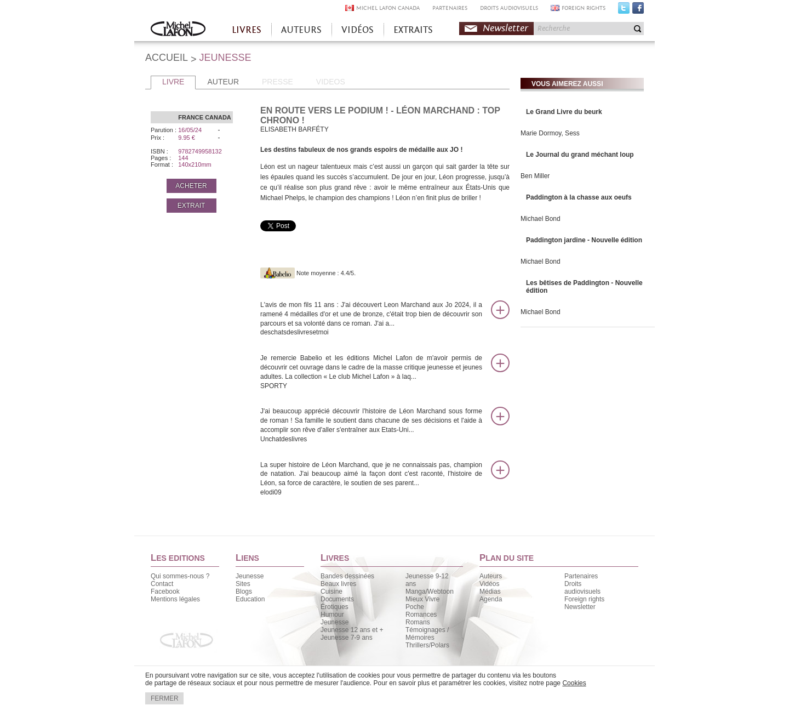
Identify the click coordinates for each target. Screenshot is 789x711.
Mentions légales (175, 599)
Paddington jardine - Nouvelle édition (584, 240)
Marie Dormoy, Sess (550, 133)
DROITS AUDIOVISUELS (509, 8)
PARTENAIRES (449, 8)
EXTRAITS (413, 30)
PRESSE (277, 81)
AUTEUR (223, 81)
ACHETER (191, 186)
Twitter (624, 10)
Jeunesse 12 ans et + (352, 630)
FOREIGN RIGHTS (583, 8)
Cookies (574, 683)
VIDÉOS (357, 30)
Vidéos (489, 584)
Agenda (490, 599)
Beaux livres (338, 584)
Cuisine (331, 591)
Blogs (244, 591)
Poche (414, 607)
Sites (243, 584)
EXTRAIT (191, 205)
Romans (417, 622)
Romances (421, 614)
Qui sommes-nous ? (180, 576)
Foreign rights (584, 599)
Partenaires (581, 576)
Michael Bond (541, 219)
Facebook (638, 10)
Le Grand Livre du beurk (564, 112)
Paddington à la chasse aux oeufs (579, 197)
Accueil (178, 29)
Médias (490, 591)
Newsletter (505, 28)
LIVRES (246, 30)
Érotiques (334, 607)
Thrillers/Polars (427, 645)
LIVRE (173, 81)
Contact (162, 584)
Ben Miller (535, 176)
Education (250, 599)
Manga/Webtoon (429, 591)
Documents (337, 599)
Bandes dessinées (347, 576)
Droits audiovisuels (582, 587)
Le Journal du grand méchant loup (580, 154)
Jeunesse (250, 576)
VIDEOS (330, 81)
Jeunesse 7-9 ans (347, 637)
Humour (332, 614)
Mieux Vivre (422, 599)
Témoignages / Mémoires (427, 633)
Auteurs (490, 576)
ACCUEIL (166, 57)
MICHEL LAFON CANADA (388, 8)
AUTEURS (301, 30)
